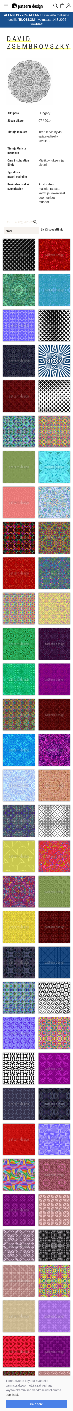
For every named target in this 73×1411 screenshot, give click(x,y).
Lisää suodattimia (52, 229)
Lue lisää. (12, 1394)
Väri (9, 231)
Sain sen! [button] (36, 1404)
